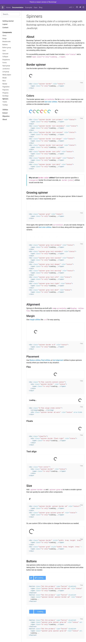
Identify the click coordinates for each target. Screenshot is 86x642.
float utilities (45, 360)
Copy (81, 82)
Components (7, 32)
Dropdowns (6, 60)
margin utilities (35, 320)
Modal (4, 78)
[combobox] (11, 14)
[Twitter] (80, 7)
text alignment (58, 360)
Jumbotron (6, 69)
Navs (4, 81)
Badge (4, 38)
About (4, 119)
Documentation (17, 7)
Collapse (5, 57)
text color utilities (51, 102)
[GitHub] (77, 7)
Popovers (5, 90)
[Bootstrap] (3, 7)
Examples (28, 7)
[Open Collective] (83, 7)
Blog (40, 7)
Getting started (8, 21)
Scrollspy (5, 96)
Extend (4, 113)
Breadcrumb (6, 41)
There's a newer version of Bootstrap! (43, 2)
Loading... (39, 578)
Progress (5, 93)
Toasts (4, 102)
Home (8, 7)
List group (5, 72)
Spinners (5, 99)
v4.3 (70, 7)
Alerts (4, 35)
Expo (35, 7)
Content (5, 28)
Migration (6, 116)
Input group (6, 66)
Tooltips (5, 105)
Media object (6, 75)
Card (4, 51)
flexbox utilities (35, 360)
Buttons (5, 45)
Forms (4, 63)
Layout (4, 24)
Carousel (5, 54)
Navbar (4, 84)
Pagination (6, 87)
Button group (6, 47)
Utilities (5, 110)
